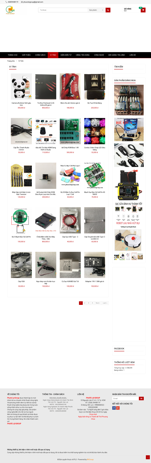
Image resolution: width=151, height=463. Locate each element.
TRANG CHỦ (12, 55)
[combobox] (97, 9)
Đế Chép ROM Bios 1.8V (70, 148)
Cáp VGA (21, 281)
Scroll (148, 457)
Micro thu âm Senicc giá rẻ (70, 103)
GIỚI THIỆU (26, 55)
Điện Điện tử (66, 55)
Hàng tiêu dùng (83, 55)
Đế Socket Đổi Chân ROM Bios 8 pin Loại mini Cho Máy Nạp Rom (45, 194)
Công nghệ (99, 55)
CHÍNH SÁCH (40, 55)
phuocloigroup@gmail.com (32, 2)
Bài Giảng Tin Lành (117, 55)
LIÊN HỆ (133, 55)
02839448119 (11, 2)
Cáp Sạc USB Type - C (70, 237)
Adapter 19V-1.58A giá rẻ (94, 281)
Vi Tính (53, 55)
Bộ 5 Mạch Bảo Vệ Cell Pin (21, 237)
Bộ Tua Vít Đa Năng (95, 103)
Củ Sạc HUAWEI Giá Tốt (70, 281)
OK (141, 399)
